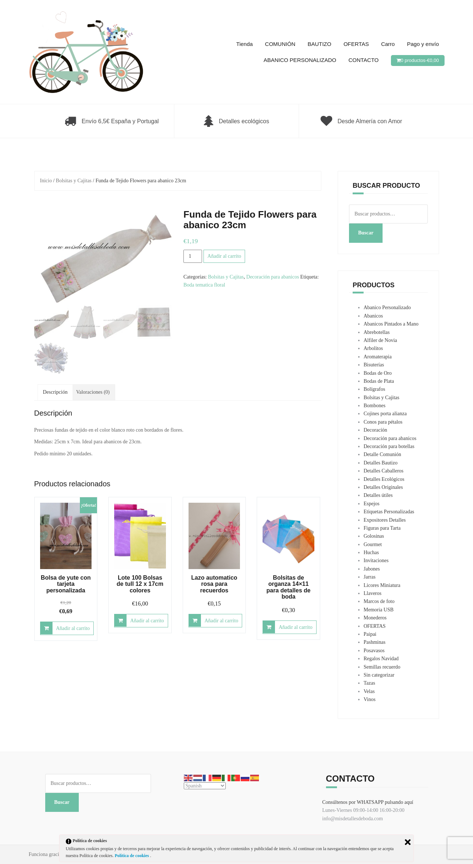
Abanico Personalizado (387, 307)
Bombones (374, 405)
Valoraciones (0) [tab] (93, 392)
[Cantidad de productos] (192, 256)
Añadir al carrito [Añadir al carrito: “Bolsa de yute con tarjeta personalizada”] (73, 628)
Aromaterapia (378, 356)
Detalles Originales (383, 487)
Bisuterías (374, 364)
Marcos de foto (379, 601)
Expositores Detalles (385, 520)
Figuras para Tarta (382, 528)
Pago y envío (423, 44)
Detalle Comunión (382, 454)
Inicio (46, 180)
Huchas (371, 552)
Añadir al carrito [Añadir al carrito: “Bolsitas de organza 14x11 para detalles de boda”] (296, 627)
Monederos (375, 617)
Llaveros (372, 593)
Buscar (365, 233)
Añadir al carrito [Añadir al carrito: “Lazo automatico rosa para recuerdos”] (222, 620)
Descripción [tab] (55, 392)
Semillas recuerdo (382, 667)
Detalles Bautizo (381, 463)
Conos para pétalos (383, 422)
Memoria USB (378, 609)
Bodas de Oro (378, 373)
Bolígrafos (374, 389)
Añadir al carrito (224, 256)
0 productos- (420, 60)
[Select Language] (205, 785)
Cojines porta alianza (385, 413)
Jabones (372, 569)
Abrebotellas (377, 332)
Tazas (369, 683)
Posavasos (374, 650)
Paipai (370, 634)
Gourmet (373, 544)
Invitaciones (376, 560)
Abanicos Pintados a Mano (391, 324)
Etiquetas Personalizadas (389, 511)
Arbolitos (373, 348)
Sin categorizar (379, 675)
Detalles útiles (378, 495)
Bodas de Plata (379, 381)
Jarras (370, 577)
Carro (388, 44)
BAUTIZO (319, 44)
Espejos (372, 503)
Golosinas (374, 536)
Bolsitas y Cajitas (74, 180)
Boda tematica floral (204, 285)
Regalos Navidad (381, 658)
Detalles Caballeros (383, 471)
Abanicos (373, 316)
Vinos (370, 699)
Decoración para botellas (389, 446)
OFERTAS (356, 44)
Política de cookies (132, 855)
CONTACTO (363, 60)
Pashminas (374, 642)
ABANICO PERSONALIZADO (300, 60)
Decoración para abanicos (272, 277)
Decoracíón (375, 430)
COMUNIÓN (280, 44)
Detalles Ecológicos (384, 479)
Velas (369, 691)
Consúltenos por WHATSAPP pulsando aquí (368, 802)
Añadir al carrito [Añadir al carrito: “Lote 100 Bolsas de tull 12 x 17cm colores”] (147, 620)
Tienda (244, 44)
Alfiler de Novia (380, 340)
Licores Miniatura (382, 585)
